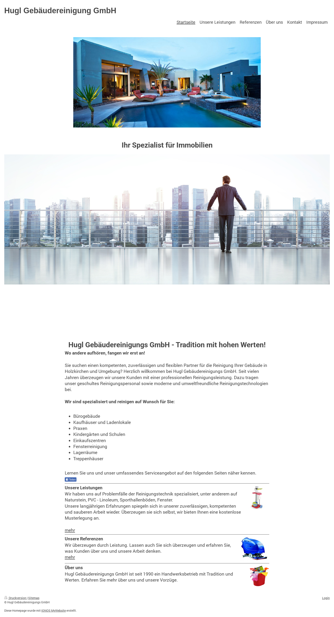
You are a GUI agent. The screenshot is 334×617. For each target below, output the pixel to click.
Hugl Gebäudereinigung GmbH (60, 10)
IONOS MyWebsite (53, 610)
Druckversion (15, 598)
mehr (70, 530)
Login (326, 598)
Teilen (71, 479)
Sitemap (33, 598)
